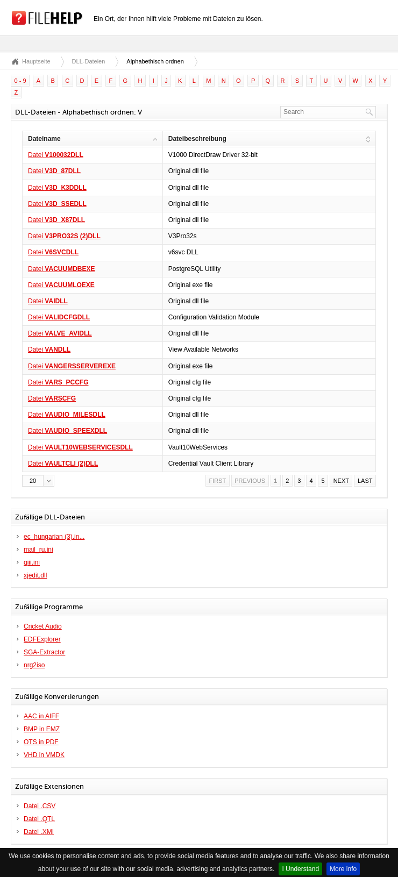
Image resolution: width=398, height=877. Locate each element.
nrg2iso (34, 665)
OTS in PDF (41, 742)
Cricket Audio (43, 626)
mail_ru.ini (38, 549)
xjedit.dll (35, 575)
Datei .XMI (39, 832)
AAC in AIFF (41, 716)
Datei (55, 155)
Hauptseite (36, 61)
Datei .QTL (39, 819)
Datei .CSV (39, 806)
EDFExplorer (42, 639)
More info (343, 869)
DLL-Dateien (88, 61)
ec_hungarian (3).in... (54, 536)
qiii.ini (32, 562)
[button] (38, 481)
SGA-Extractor (44, 652)
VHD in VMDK (44, 755)
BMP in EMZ (42, 729)
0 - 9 (20, 80)
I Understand (300, 869)
